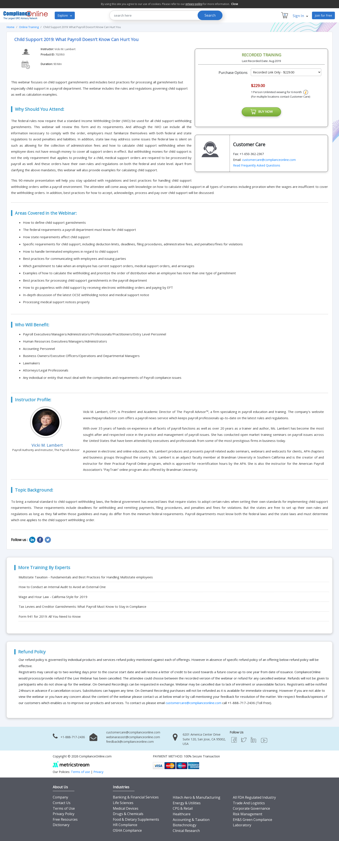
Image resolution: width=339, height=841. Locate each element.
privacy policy (193, 4)
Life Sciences (123, 802)
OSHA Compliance (127, 830)
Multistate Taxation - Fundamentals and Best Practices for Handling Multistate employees (86, 577)
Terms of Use (64, 808)
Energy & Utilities (187, 803)
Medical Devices (125, 808)
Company (60, 797)
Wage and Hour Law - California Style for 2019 (53, 597)
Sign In (300, 15)
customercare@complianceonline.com (269, 160)
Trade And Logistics (249, 803)
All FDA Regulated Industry (254, 797)
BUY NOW (261, 112)
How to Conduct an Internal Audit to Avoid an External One (62, 587)
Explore (65, 15)
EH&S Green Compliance (252, 819)
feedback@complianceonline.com (130, 741)
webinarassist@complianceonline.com (133, 737)
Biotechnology (184, 825)
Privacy (98, 772)
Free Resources (65, 819)
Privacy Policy (63, 813)
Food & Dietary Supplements (136, 819)
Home (10, 27)
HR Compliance (125, 824)
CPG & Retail (183, 808)
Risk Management (247, 814)
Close (234, 4)
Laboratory (242, 825)
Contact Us (61, 802)
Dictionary (61, 824)
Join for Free (323, 15)
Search (210, 15)
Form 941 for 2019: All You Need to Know (50, 616)
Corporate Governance (251, 808)
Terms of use (80, 772)
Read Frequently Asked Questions (256, 166)
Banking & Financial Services (136, 797)
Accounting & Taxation (191, 819)
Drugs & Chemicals (128, 813)
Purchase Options (233, 72)
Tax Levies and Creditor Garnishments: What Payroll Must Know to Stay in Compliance (82, 606)
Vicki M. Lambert (64, 49)
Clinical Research (186, 830)
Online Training (29, 27)
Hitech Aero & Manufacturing (196, 797)
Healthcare (181, 814)
